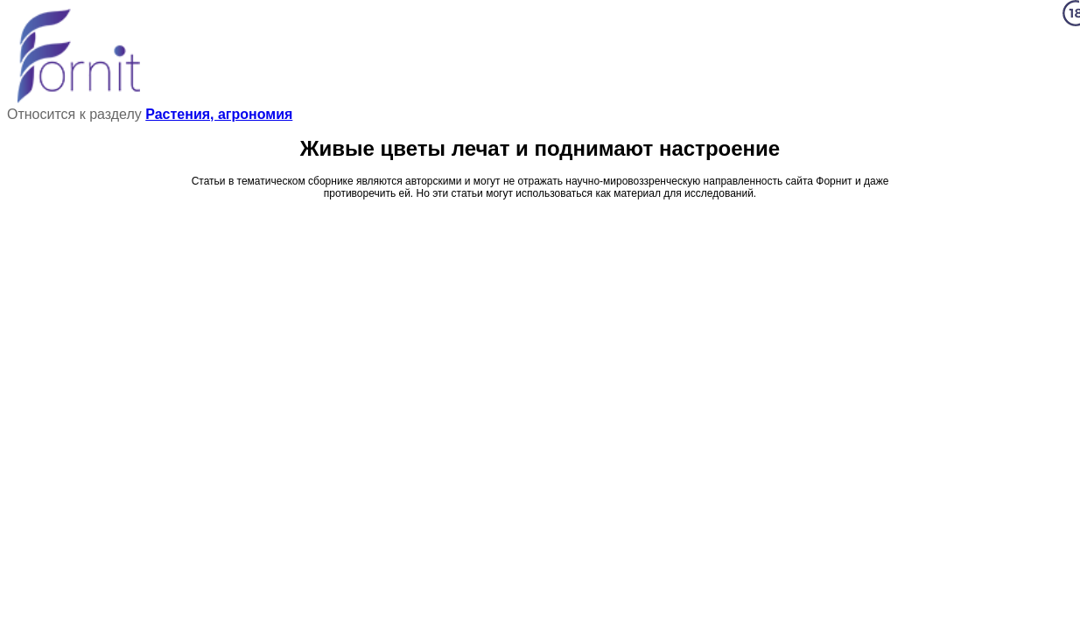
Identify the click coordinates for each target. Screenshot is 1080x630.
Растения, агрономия (218, 114)
